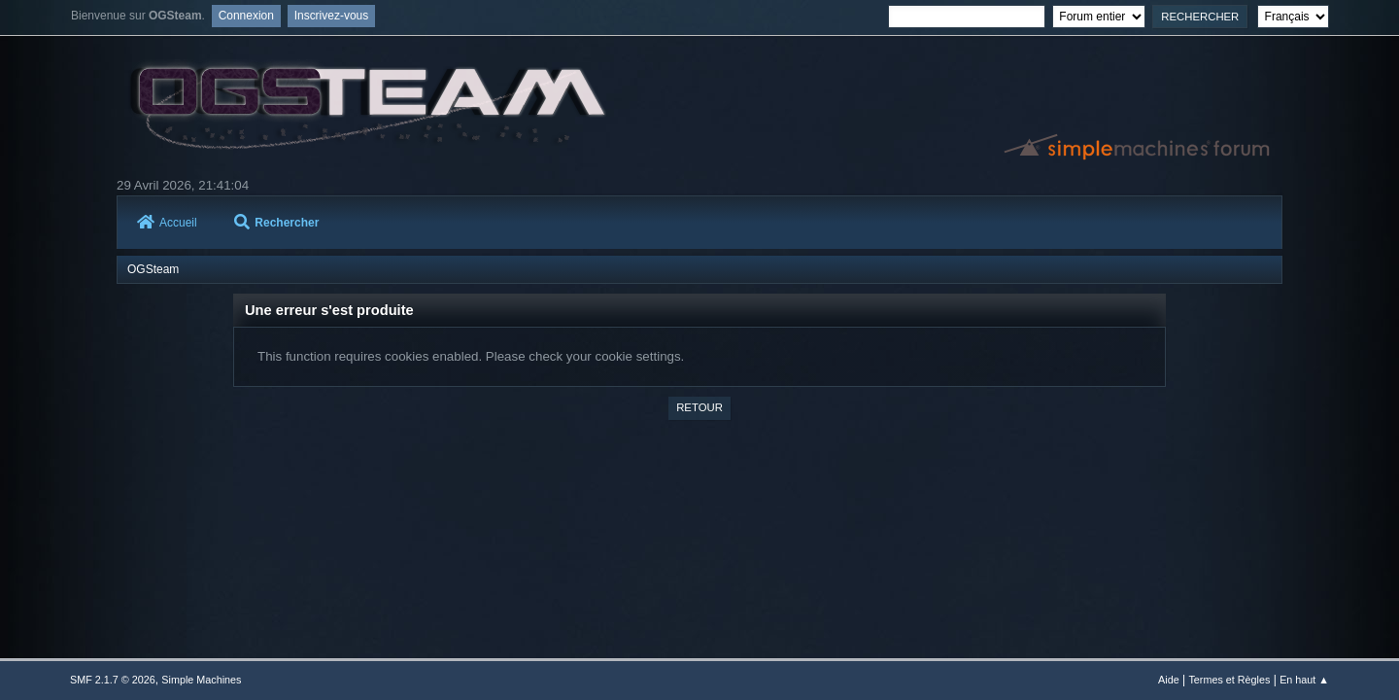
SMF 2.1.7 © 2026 (112, 679)
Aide (1168, 679)
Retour (699, 407)
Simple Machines (201, 679)
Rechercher (276, 222)
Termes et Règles (1229, 679)
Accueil (167, 222)
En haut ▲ (1304, 679)
